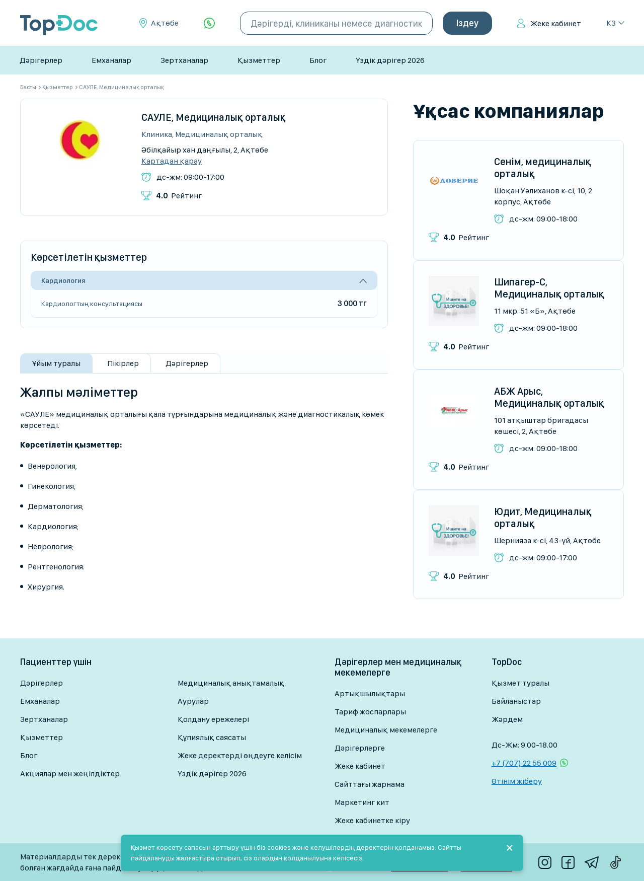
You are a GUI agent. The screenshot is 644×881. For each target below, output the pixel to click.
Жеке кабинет (555, 23)
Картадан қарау (171, 161)
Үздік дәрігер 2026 (390, 60)
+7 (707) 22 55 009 (524, 763)
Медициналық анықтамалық (231, 683)
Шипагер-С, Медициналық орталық (549, 288)
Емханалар (111, 60)
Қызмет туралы (520, 683)
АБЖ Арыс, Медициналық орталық (549, 397)
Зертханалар (184, 60)
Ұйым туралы (56, 363)
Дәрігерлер (41, 60)
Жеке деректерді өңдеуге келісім (240, 755)
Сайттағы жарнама (370, 784)
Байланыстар (516, 701)
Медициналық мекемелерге (386, 730)
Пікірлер (123, 363)
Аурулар (193, 701)
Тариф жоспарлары (370, 711)
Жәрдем (507, 719)
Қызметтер (258, 60)
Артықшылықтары (370, 693)
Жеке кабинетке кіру (372, 820)
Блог (318, 60)
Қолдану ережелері (213, 719)
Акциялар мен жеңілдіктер (70, 773)
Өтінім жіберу (517, 781)
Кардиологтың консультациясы (91, 304)
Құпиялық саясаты (212, 737)
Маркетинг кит (362, 802)
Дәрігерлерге (360, 748)
